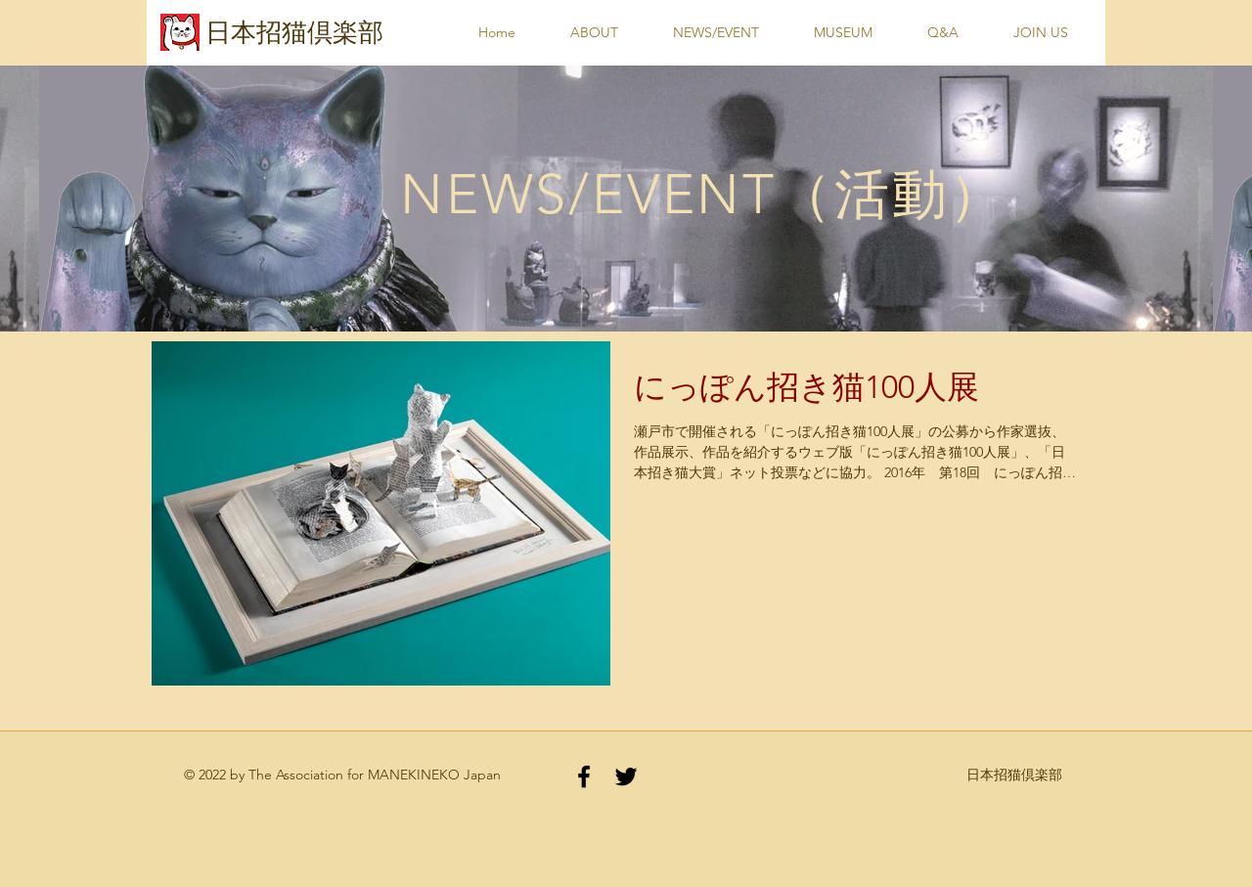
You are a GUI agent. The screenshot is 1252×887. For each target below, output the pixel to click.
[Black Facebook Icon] (584, 776)
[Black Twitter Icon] (626, 776)
